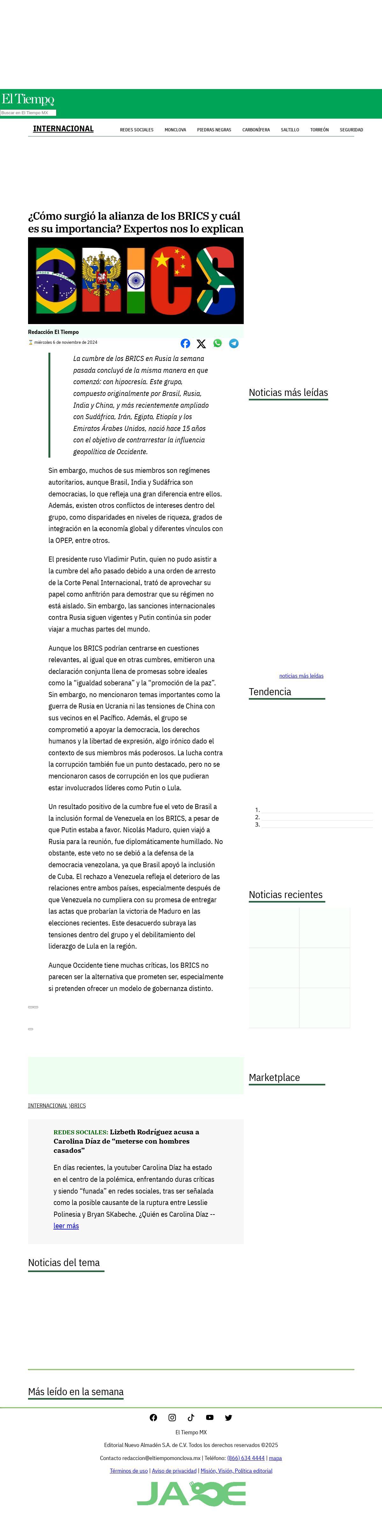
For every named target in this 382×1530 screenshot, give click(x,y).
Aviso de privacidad (174, 1470)
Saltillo (290, 130)
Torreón (319, 130)
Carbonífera (256, 130)
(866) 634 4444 (246, 1458)
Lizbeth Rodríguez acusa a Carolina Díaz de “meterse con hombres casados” (126, 1141)
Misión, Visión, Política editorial (236, 1470)
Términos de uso (129, 1470)
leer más (66, 1225)
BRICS (78, 1105)
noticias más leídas (301, 675)
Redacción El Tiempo (53, 332)
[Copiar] (35, 1007)
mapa (275, 1458)
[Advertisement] (191, 44)
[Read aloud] (30, 1007)
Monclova (175, 130)
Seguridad (351, 130)
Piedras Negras (214, 130)
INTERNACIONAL (63, 128)
